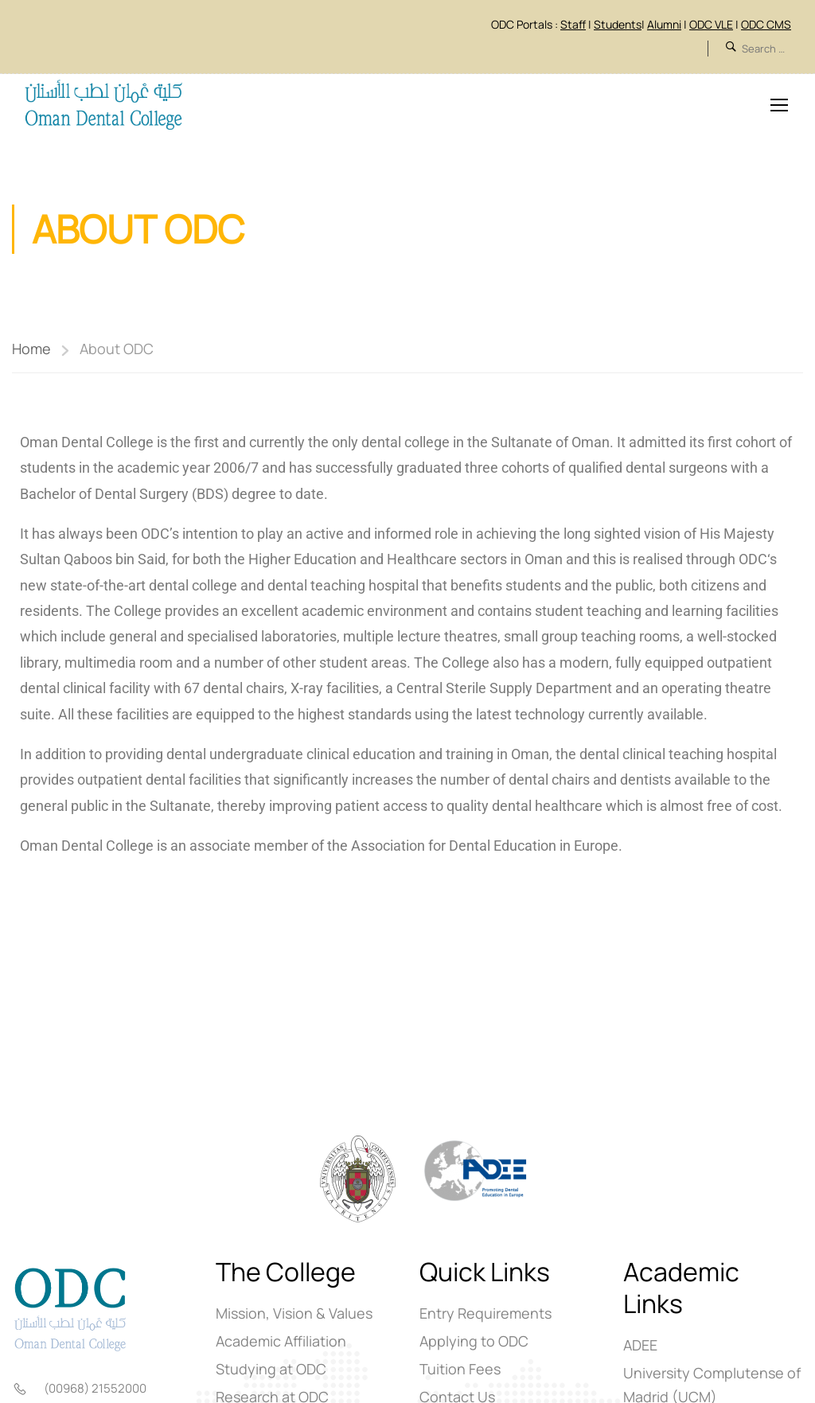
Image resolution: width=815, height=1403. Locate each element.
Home (31, 349)
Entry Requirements (485, 1313)
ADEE (640, 1345)
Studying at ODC (271, 1369)
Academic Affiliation (281, 1341)
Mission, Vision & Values (294, 1313)
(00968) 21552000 (95, 1389)
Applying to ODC (473, 1341)
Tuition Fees (460, 1369)
